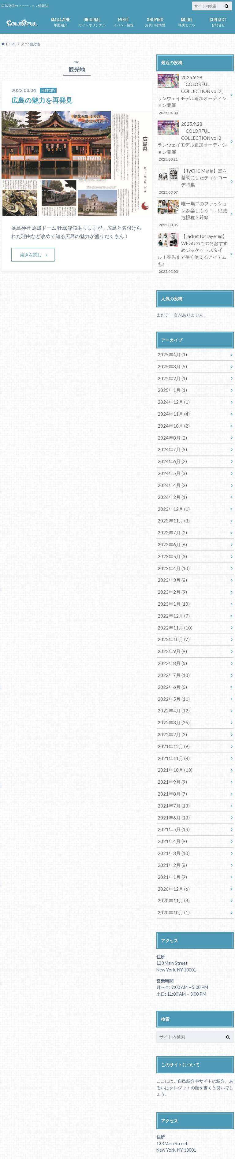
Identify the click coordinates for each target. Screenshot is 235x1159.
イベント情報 (123, 21)
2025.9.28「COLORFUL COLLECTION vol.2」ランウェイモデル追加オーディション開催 (193, 90)
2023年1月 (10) (172, 562)
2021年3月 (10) (172, 799)
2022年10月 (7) (172, 596)
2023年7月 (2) (171, 494)
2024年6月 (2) (171, 426)
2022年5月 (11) (172, 652)
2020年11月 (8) (172, 845)
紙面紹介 (60, 21)
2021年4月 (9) (171, 788)
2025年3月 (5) (171, 336)
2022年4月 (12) (172, 664)
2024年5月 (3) (171, 437)
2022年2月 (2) (171, 686)
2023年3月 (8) (171, 539)
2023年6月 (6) (171, 505)
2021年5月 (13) (172, 777)
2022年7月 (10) (172, 630)
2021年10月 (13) (173, 720)
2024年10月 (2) (172, 392)
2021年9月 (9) (171, 731)
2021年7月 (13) (172, 754)
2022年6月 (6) (171, 641)
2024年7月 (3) (171, 415)
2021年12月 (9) (172, 697)
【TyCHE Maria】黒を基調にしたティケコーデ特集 (193, 163)
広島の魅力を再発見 (44, 99)
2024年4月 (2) (171, 449)
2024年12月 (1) (172, 370)
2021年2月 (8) (171, 811)
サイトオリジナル (92, 21)
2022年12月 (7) (172, 573)
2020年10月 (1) (172, 856)
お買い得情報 (155, 21)
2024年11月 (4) (172, 381)
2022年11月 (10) (173, 584)
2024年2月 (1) (171, 460)
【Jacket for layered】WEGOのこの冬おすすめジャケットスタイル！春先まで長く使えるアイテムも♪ (193, 228)
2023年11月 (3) (172, 483)
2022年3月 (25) (172, 675)
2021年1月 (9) (171, 822)
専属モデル (186, 21)
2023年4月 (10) (172, 528)
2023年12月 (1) (172, 471)
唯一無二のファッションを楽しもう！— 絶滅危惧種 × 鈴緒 (193, 194)
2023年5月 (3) (171, 516)
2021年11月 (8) (172, 709)
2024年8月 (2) (171, 404)
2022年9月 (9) (171, 607)
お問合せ (218, 21)
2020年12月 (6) (172, 833)
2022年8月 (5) (171, 618)
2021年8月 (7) (171, 743)
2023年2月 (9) (171, 550)
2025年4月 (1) (171, 324)
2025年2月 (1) (171, 347)
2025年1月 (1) (171, 358)
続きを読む (31, 254)
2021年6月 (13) (172, 765)
